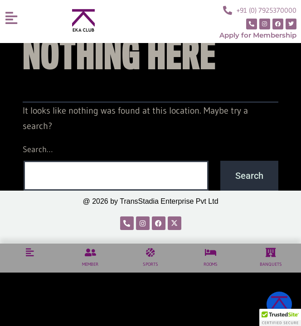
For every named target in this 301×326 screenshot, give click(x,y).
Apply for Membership (257, 35)
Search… (38, 149)
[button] (280, 317)
